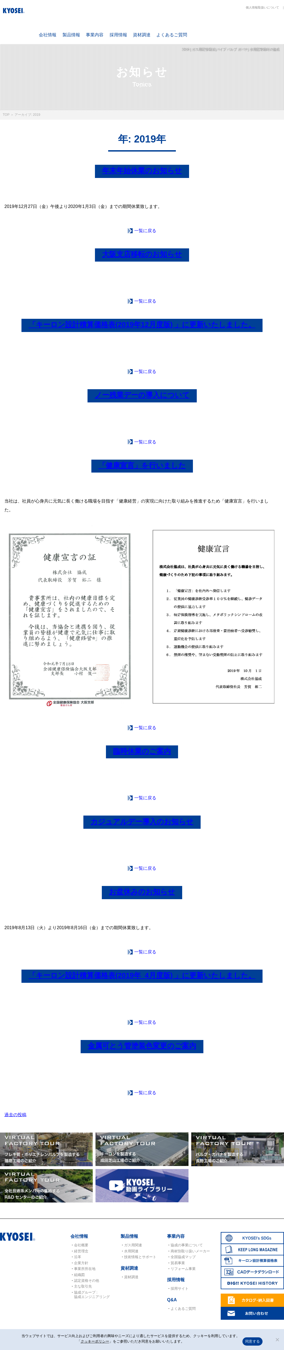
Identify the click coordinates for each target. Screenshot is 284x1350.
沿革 (77, 1257)
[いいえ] (277, 1339)
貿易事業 (178, 1263)
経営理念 (81, 1251)
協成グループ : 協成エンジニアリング (92, 1294)
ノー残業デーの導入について (142, 395)
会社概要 (81, 1245)
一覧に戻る (145, 230)
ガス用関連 (133, 1245)
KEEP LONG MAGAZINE (241, 25)
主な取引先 (83, 1286)
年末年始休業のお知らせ (142, 170)
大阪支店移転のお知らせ (142, 254)
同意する (252, 1341)
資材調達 (142, 34)
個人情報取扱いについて (262, 7)
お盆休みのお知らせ (142, 892)
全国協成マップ (183, 1257)
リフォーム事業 (183, 1269)
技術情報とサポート (140, 1257)
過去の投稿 (15, 1114)
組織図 (79, 1275)
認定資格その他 (86, 1280)
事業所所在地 (84, 1269)
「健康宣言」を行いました (142, 465)
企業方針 (81, 1263)
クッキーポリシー (95, 1341)
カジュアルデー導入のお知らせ (142, 821)
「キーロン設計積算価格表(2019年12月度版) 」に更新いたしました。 (142, 324)
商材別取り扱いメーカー (190, 1251)
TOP (6, 115)
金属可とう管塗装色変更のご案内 (142, 1046)
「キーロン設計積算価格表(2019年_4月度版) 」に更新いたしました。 (142, 975)
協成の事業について (187, 1245)
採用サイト (180, 1288)
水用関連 (131, 1251)
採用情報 (118, 34)
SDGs (209, 25)
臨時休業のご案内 (142, 751)
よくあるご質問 (171, 34)
